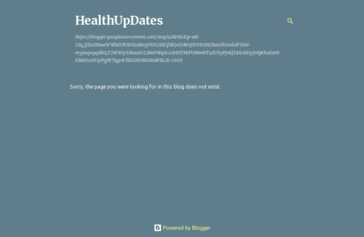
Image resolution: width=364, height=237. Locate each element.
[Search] (290, 21)
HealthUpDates (119, 20)
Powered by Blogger (182, 228)
